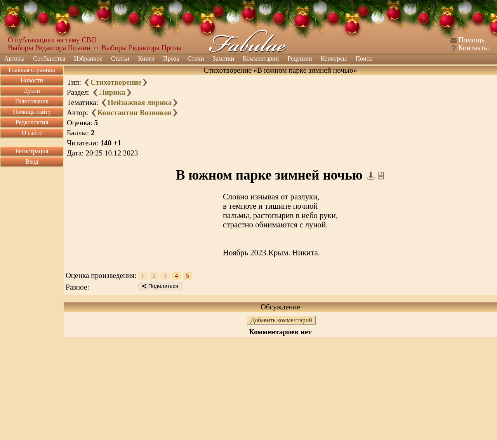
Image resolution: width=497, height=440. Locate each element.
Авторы (14, 58)
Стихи (196, 58)
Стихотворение (115, 82)
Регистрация (32, 151)
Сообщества (49, 58)
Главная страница (32, 69)
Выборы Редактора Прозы (141, 48)
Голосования (32, 101)
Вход (31, 161)
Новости (32, 80)
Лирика (112, 92)
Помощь (471, 40)
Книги (146, 58)
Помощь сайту (32, 111)
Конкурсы (334, 58)
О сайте (32, 132)
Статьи (120, 58)
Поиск (364, 58)
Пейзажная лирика (140, 102)
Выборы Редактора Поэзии (49, 48)
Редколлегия (32, 122)
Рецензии (299, 58)
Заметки (224, 58)
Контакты (473, 48)
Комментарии (261, 58)
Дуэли (32, 90)
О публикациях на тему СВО (52, 40)
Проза (171, 58)
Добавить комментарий (281, 320)
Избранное (88, 58)
